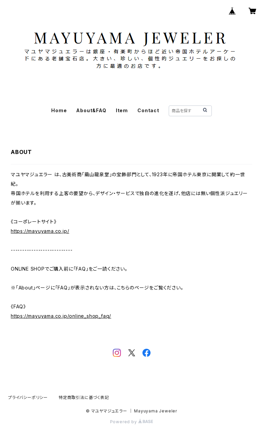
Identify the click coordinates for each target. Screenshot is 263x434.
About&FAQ (91, 110)
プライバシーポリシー (28, 397)
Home (59, 110)
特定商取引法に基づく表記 (84, 397)
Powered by (131, 421)
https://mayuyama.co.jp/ (40, 231)
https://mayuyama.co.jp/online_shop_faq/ (61, 316)
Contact (148, 110)
